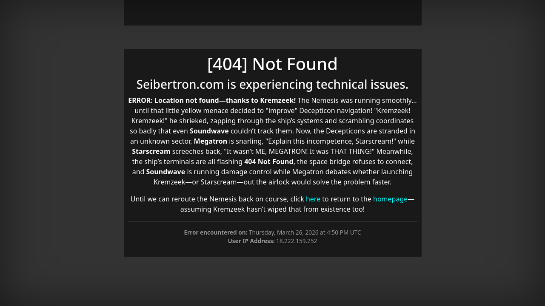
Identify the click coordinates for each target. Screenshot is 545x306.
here (313, 199)
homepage (390, 199)
